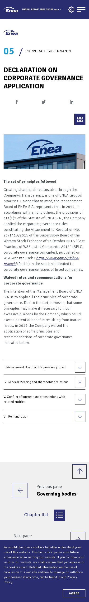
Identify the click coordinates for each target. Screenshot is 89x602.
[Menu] (81, 9)
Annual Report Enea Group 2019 (40, 9)
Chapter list (44, 515)
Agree (74, 593)
